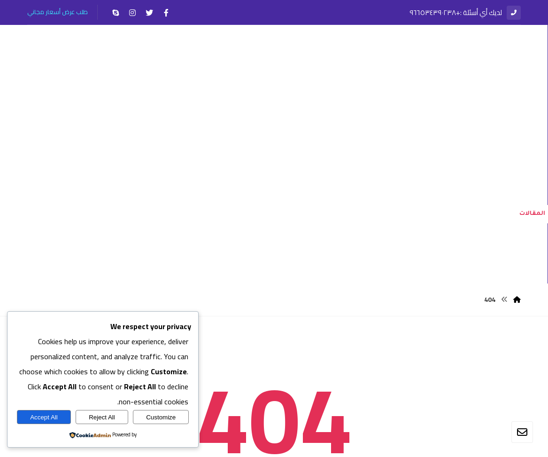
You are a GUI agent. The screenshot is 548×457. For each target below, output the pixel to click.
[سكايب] (115, 12)
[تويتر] (149, 12)
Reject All (102, 417)
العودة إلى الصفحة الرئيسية (274, 382)
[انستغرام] (132, 12)
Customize (161, 417)
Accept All (44, 417)
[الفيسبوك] (166, 12)
